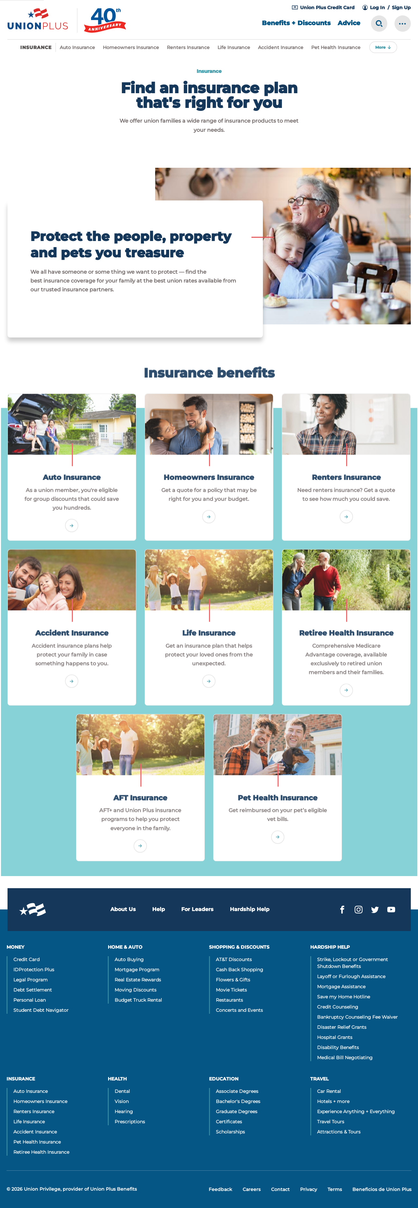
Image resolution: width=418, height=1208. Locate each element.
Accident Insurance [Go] (71, 638)
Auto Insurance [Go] (72, 482)
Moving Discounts (135, 990)
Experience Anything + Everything (356, 1111)
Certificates (229, 1122)
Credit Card (26, 959)
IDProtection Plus (33, 970)
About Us (123, 909)
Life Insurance (233, 47)
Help (158, 909)
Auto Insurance (77, 47)
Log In (377, 7)
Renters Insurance (188, 47)
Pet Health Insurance (336, 47)
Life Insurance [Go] (208, 638)
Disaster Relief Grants (341, 1027)
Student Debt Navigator (41, 1010)
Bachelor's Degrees (238, 1101)
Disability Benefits (338, 1047)
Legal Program (30, 980)
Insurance (21, 1078)
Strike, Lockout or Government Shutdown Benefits (352, 963)
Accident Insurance (280, 47)
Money (15, 947)
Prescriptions (130, 1122)
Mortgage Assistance (341, 987)
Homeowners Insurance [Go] (209, 482)
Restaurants (229, 1000)
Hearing (124, 1111)
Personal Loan (29, 1000)
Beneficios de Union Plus (381, 1189)
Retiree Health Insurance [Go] (346, 638)
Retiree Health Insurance (41, 1152)
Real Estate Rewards (138, 980)
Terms (335, 1189)
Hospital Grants (334, 1037)
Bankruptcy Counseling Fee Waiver (357, 1017)
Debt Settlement (32, 990)
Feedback (220, 1189)
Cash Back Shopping (239, 970)
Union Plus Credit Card (327, 7)
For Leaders (197, 909)
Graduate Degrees (236, 1111)
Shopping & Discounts (239, 947)
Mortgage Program (137, 970)
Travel (319, 1078)
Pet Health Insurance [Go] (277, 803)
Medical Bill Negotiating (345, 1058)
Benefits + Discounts (296, 23)
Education (223, 1078)
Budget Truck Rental (138, 1000)
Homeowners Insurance (131, 47)
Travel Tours (330, 1122)
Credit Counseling (337, 1007)
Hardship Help (249, 909)
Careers (252, 1189)
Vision (122, 1101)
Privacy (308, 1189)
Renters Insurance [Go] (346, 482)
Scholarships (230, 1132)
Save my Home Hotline (343, 997)
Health (117, 1078)
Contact (280, 1189)
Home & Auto (125, 947)
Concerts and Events (239, 1010)
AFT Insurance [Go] (140, 803)
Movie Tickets (231, 990)
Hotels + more (333, 1101)
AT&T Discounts (234, 959)
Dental (122, 1091)
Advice (349, 23)
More (380, 47)
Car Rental (329, 1091)
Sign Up (401, 7)
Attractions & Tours (339, 1132)
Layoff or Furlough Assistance (351, 976)
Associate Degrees (237, 1091)
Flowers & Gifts (233, 980)
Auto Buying (129, 959)
